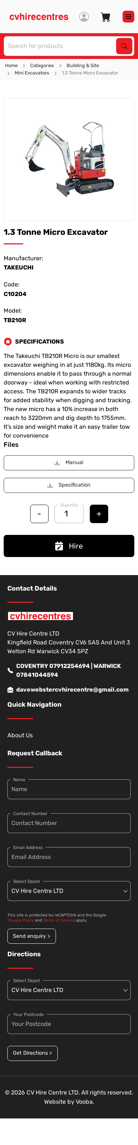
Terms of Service (59, 920)
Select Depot (26, 881)
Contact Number (30, 813)
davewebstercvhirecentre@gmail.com (68, 689)
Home (11, 65)
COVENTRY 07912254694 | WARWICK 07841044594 (64, 670)
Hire (69, 546)
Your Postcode (28, 1014)
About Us (20, 735)
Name (19, 779)
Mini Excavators (32, 73)
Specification (69, 485)
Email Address (28, 847)
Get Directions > (32, 1053)
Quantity (69, 505)
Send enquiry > (31, 936)
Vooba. (85, 1101)
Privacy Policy (20, 920)
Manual (69, 462)
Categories (42, 65)
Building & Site (83, 65)
